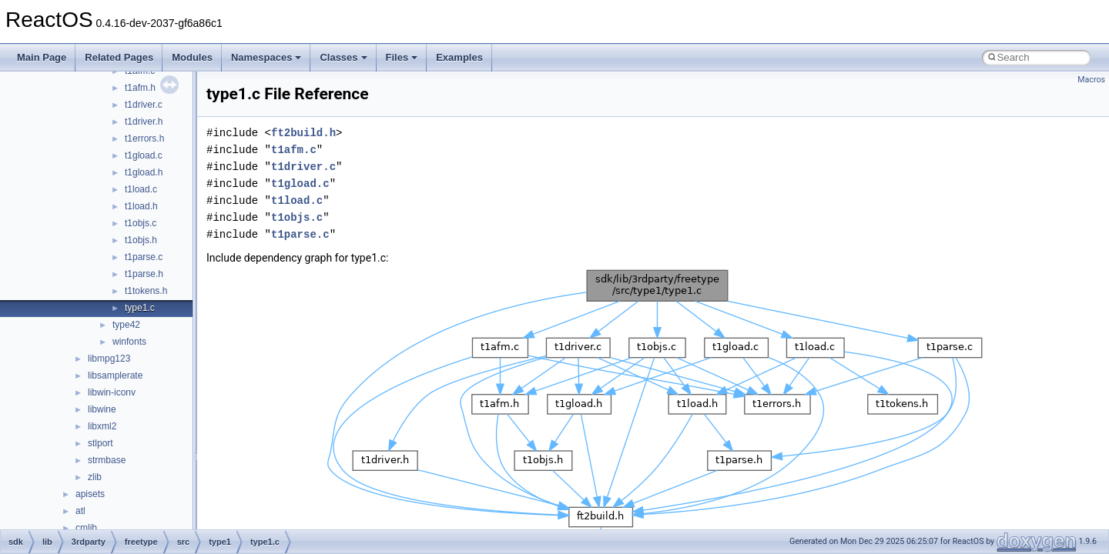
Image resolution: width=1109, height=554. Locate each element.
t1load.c (141, 189)
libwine (102, 409)
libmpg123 (109, 358)
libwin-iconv (112, 392)
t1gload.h (143, 172)
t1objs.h (141, 240)
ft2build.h (303, 132)
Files (402, 57)
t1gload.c (143, 155)
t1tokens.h (146, 290)
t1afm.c (294, 149)
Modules (192, 57)
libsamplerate (115, 375)
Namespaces (266, 57)
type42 (126, 324)
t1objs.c (140, 223)
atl (80, 511)
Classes (343, 57)
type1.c (140, 307)
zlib (95, 477)
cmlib (86, 527)
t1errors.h (144, 138)
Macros (1091, 80)
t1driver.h (143, 121)
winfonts (129, 341)
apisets (90, 494)
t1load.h (141, 206)
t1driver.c (143, 104)
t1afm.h (140, 87)
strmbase (107, 460)
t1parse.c (143, 257)
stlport (100, 443)
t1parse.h (144, 274)
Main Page (41, 57)
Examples (459, 57)
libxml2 (102, 426)
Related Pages (119, 57)
